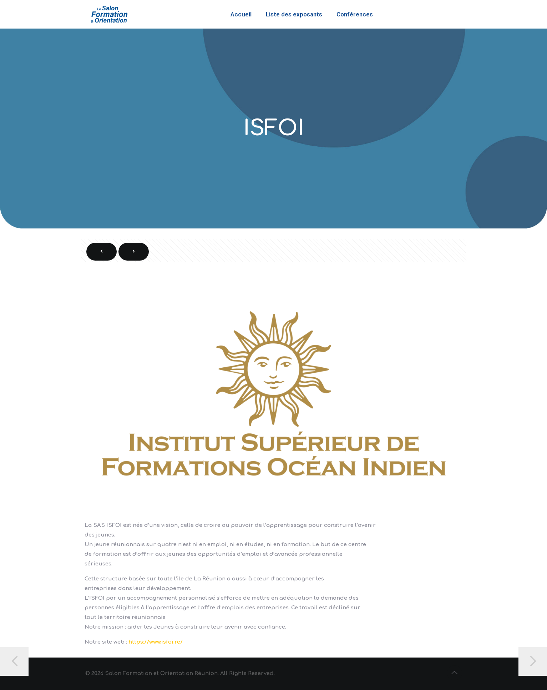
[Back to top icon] (454, 672)
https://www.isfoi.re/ (155, 642)
